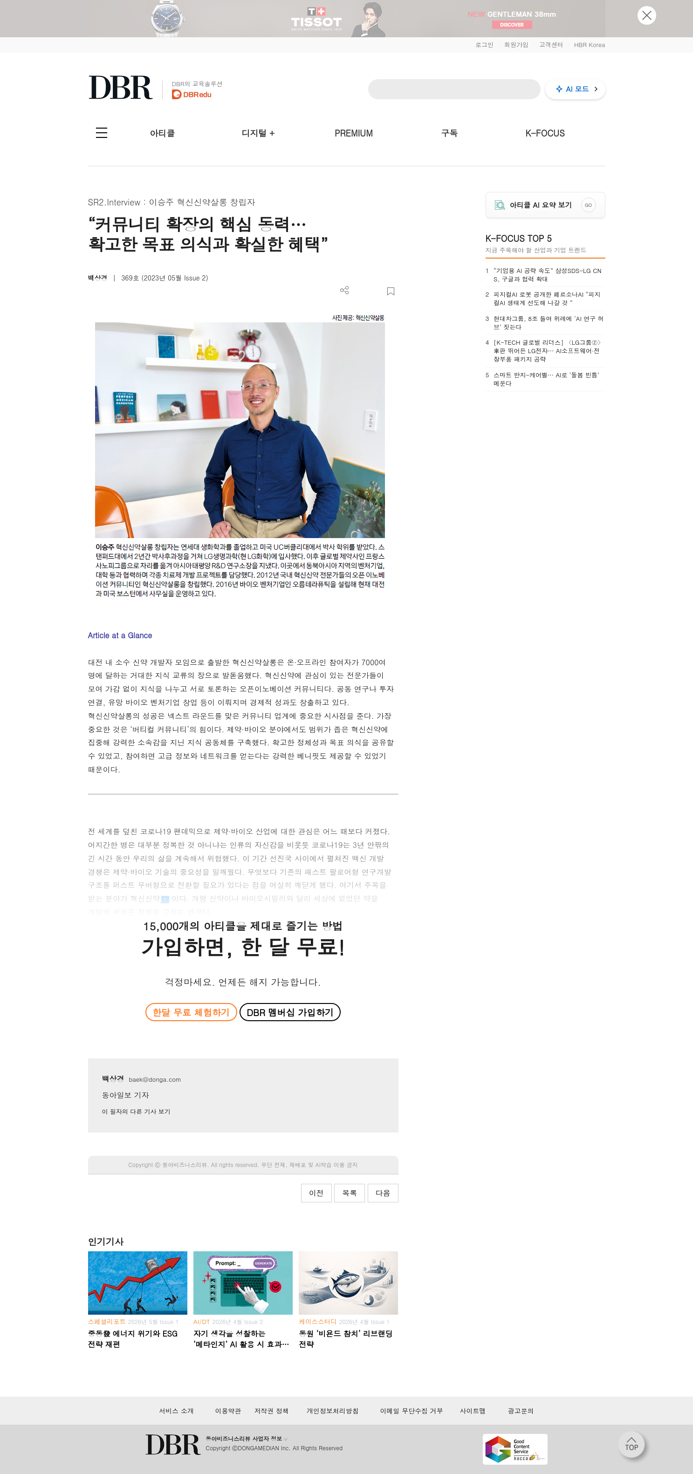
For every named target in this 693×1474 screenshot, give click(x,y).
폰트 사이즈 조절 (375, 291)
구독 (449, 133)
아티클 (162, 133)
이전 (316, 1192)
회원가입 (516, 44)
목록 (349, 1192)
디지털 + (257, 133)
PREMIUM (354, 133)
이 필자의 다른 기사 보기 (136, 1111)
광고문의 (521, 1410)
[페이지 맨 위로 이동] (634, 1447)
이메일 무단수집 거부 (411, 1410)
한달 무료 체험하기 (191, 1012)
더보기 (344, 290)
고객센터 (551, 44)
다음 (383, 1192)
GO (588, 205)
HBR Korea (589, 44)
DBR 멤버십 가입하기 (290, 1012)
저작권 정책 (271, 1410)
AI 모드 (578, 89)
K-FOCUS (544, 133)
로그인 (484, 44)
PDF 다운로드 (360, 291)
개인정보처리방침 (333, 1410)
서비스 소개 (176, 1410)
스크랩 (390, 291)
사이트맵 (473, 1410)
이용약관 (228, 1410)
